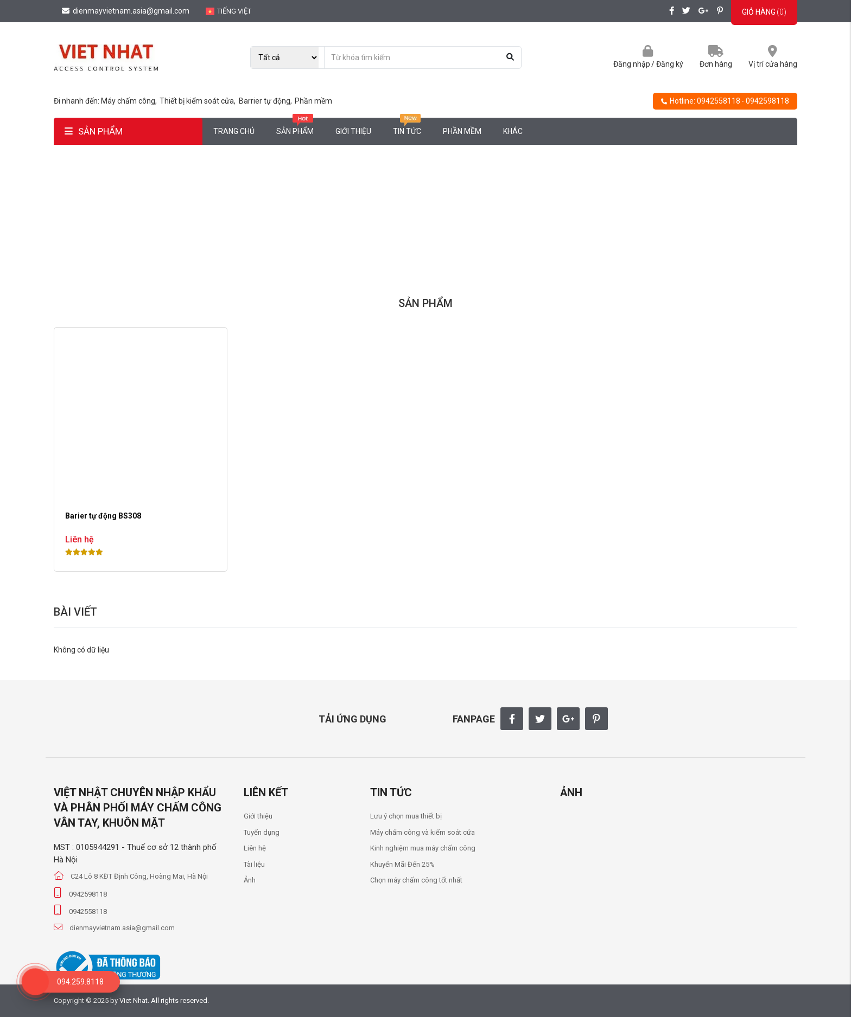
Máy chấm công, (129, 101)
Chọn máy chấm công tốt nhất (416, 880)
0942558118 (718, 101)
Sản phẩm (295, 127)
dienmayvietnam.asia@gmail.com (125, 11)
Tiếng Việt (228, 11)
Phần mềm (313, 101)
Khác (513, 131)
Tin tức (407, 127)
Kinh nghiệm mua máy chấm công (422, 848)
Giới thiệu (353, 131)
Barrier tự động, (266, 101)
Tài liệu (254, 864)
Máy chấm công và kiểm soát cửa (422, 832)
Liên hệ (255, 848)
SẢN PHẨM (94, 131)
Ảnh (250, 880)
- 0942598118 (765, 101)
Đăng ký (669, 64)
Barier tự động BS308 (103, 515)
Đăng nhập (631, 64)
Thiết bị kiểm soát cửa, (198, 101)
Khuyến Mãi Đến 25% (402, 864)
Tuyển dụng (262, 832)
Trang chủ (234, 131)
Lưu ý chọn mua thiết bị (406, 816)
